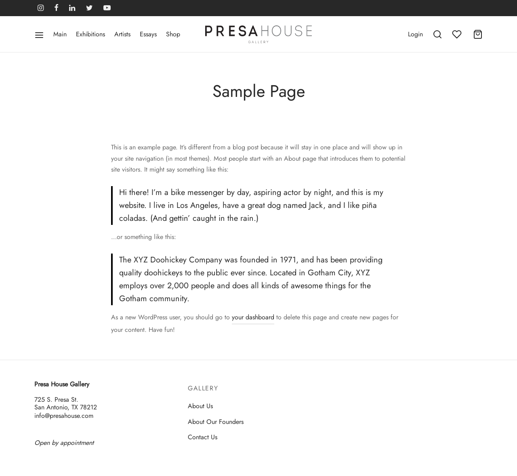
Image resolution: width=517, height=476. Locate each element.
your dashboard (253, 317)
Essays (148, 34)
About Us (200, 406)
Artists (122, 34)
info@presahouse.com (63, 415)
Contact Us (202, 437)
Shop (173, 34)
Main (60, 34)
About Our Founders (216, 421)
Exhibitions (90, 34)
